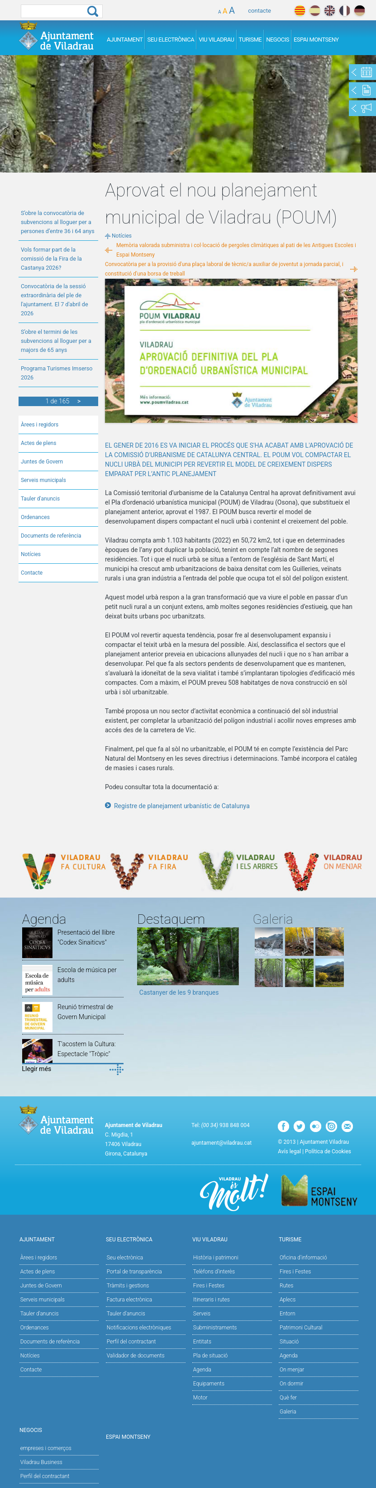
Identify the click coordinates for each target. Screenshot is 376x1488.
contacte (259, 10)
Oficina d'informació (303, 1257)
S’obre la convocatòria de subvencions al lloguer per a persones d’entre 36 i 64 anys (58, 222)
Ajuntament (125, 39)
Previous (144, 965)
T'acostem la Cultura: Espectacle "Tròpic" (86, 1049)
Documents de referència (51, 536)
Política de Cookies (328, 1151)
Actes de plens (39, 443)
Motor (200, 1397)
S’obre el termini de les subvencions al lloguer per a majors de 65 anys (56, 340)
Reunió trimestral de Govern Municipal (85, 1011)
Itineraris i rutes (211, 1299)
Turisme (250, 39)
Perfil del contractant (131, 1341)
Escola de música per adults (87, 974)
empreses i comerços (45, 1448)
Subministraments (215, 1327)
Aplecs (287, 1299)
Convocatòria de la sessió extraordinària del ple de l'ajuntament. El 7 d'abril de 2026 (54, 300)
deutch (359, 10)
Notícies (31, 554)
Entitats (202, 1341)
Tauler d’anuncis (126, 1313)
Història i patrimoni (215, 1257)
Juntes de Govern (42, 462)
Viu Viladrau (216, 39)
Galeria (288, 1411)
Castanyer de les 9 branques (179, 992)
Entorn (287, 1313)
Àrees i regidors (39, 424)
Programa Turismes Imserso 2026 (57, 373)
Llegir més (37, 1068)
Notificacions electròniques (139, 1327)
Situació (289, 1341)
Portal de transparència (134, 1271)
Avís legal (289, 1151)
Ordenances (35, 517)
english (329, 10)
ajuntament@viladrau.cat (221, 1143)
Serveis (201, 1313)
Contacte (32, 573)
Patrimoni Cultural (301, 1327)
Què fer (288, 1397)
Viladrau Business (41, 1462)
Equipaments (208, 1383)
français (344, 10)
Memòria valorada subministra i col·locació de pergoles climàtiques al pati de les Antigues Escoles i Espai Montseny (236, 250)
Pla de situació (210, 1355)
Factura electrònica (129, 1299)
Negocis (277, 39)
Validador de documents (136, 1355)
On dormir (291, 1383)
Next (232, 965)
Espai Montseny (316, 39)
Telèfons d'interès (214, 1271)
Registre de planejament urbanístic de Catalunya (182, 806)
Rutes (286, 1285)
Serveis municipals (43, 480)
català (300, 10)
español (314, 10)
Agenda (202, 1369)
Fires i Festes (208, 1285)
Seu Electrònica (170, 39)
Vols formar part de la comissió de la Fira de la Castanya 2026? (51, 258)
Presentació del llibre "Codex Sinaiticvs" (86, 937)
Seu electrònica (125, 1257)
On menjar (292, 1369)
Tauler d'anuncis (40, 499)
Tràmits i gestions (128, 1285)
